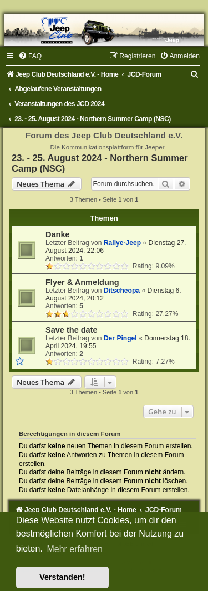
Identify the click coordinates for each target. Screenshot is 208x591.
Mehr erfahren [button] (75, 549)
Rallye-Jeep (122, 243)
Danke (57, 234)
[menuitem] (30, 56)
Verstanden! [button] (62, 577)
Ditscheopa (122, 290)
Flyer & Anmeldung (82, 282)
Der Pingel (120, 338)
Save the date (71, 329)
